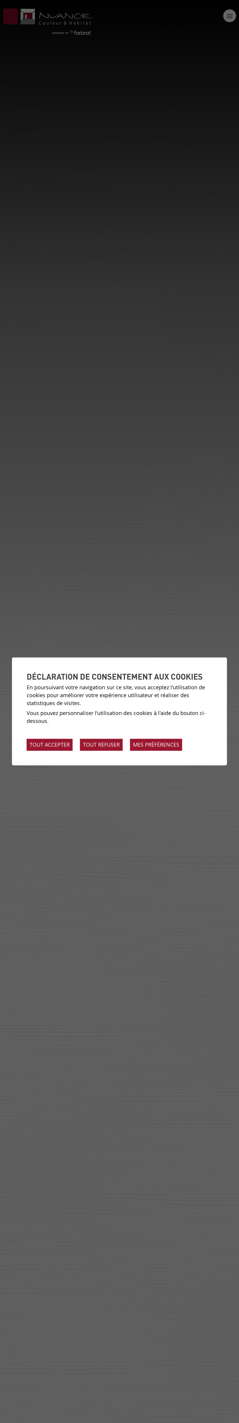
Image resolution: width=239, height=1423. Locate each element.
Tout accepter (50, 744)
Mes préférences (156, 744)
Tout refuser (101, 744)
